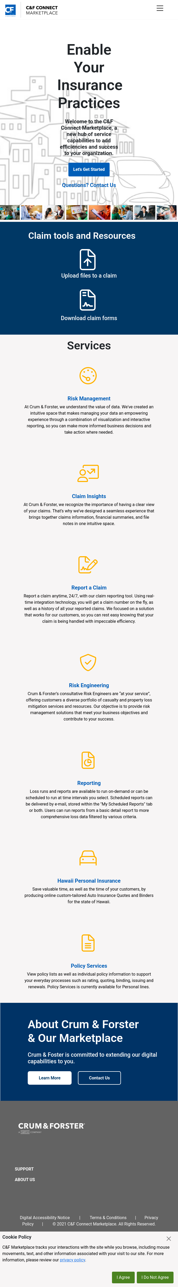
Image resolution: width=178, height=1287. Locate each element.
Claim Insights (89, 496)
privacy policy (72, 1259)
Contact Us (99, 1077)
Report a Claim (88, 587)
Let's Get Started (89, 169)
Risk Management (89, 398)
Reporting (89, 783)
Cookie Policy (16, 1237)
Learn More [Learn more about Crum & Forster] (49, 1077)
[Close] (168, 1238)
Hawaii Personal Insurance (88, 881)
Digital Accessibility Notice (45, 1217)
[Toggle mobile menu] (161, 9)
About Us (25, 1179)
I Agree (123, 1277)
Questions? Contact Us (89, 185)
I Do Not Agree (155, 1277)
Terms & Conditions (108, 1217)
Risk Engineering (89, 685)
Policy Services (89, 966)
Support (24, 1169)
